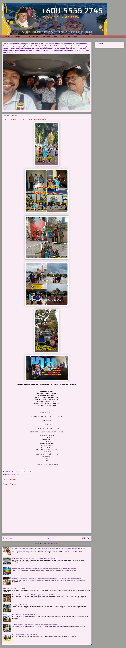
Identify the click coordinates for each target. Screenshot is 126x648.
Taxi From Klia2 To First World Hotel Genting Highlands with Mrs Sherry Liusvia (36, 595)
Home (47, 538)
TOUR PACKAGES (32, 36)
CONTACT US (72, 36)
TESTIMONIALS (59, 36)
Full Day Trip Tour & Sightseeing (22, 605)
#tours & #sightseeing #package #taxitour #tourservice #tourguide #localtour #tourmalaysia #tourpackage (44, 568)
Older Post (86, 538)
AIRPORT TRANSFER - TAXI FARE (14, 588)
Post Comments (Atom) (51, 543)
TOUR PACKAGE (13, 474)
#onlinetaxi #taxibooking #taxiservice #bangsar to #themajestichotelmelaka (34, 625)
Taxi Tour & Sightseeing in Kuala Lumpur (24, 634)
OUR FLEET (46, 36)
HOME (7, 36)
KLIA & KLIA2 (18, 36)
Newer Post (7, 538)
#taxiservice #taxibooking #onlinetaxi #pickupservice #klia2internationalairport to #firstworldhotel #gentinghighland (46, 578)
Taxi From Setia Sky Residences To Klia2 (24, 615)
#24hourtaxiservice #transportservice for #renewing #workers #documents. (34, 558)
